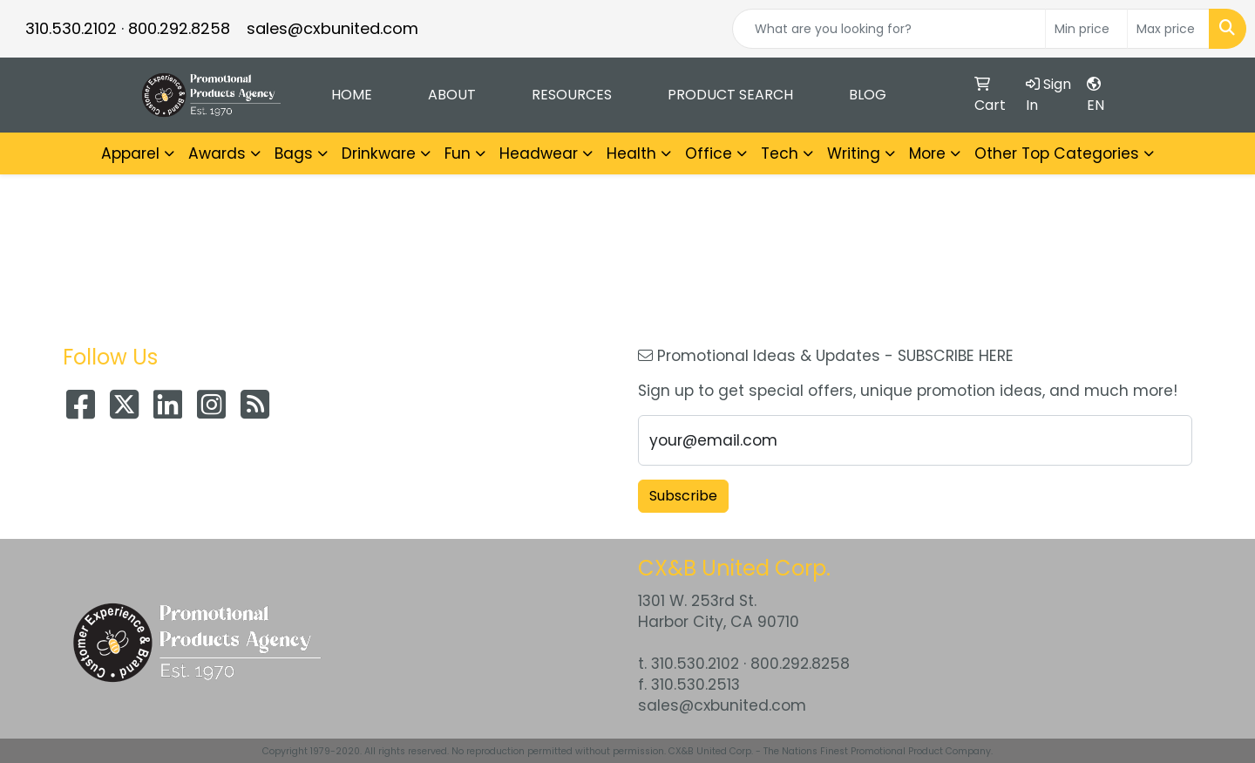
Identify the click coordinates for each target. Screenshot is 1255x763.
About (452, 95)
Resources (572, 95)
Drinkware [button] (379, 153)
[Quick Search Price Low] (1086, 29)
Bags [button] (294, 153)
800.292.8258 (179, 28)
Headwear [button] (538, 153)
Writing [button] (853, 153)
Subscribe (683, 496)
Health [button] (631, 153)
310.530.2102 (71, 28)
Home (351, 95)
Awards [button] (217, 153)
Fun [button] (457, 153)
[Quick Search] (889, 29)
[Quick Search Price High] (1168, 29)
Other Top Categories (1056, 153)
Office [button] (708, 153)
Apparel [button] (130, 153)
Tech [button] (779, 153)
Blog (867, 95)
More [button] (927, 153)
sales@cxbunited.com (332, 28)
